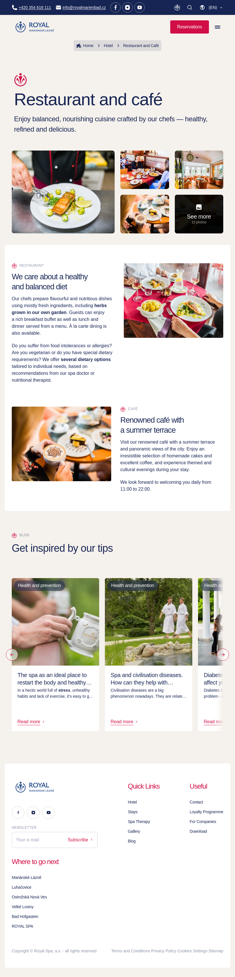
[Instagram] (127, 7)
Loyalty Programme (206, 812)
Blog (132, 841)
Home (84, 45)
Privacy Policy (163, 951)
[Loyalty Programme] (177, 7)
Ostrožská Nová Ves (29, 897)
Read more (31, 721)
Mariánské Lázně (26, 877)
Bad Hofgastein (25, 916)
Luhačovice (21, 887)
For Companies (203, 821)
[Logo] (55, 787)
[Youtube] (139, 7)
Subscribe (80, 839)
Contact (196, 802)
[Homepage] (35, 27)
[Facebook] (115, 7)
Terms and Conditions (130, 951)
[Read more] (223, 655)
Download (198, 831)
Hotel (104, 45)
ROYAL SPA (22, 926)
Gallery (134, 831)
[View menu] (217, 27)
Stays (133, 812)
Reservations (189, 26)
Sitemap (216, 951)
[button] (211, 7)
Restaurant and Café (137, 45)
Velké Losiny (23, 906)
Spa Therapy (139, 821)
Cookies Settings (192, 951)
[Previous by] (12, 655)
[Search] (190, 7)
